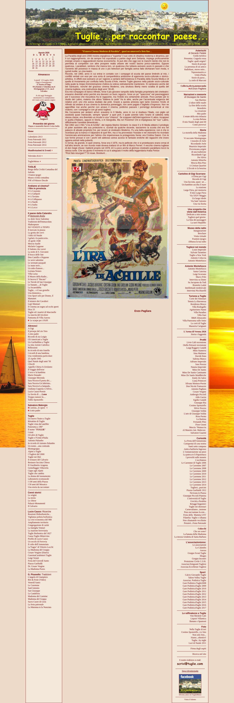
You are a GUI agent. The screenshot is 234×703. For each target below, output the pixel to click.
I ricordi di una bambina (38, 353)
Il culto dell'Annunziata (38, 544)
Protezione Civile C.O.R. (195, 561)
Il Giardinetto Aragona (38, 465)
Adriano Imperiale (198, 361)
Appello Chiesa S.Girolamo (40, 367)
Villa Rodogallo (199, 307)
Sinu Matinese (200, 353)
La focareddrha (34, 287)
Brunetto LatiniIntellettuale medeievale (195, 286)
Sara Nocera (200, 364)
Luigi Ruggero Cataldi (196, 348)
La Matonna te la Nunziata (39, 607)
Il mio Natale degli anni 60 (194, 122)
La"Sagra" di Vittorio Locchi (40, 547)
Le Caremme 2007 (198, 465)
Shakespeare (33, 224)
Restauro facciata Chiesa (39, 462)
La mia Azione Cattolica (38, 345)
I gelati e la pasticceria (38, 238)
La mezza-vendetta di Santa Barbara (190, 537)
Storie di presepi (199, 64)
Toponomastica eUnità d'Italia (198, 73)
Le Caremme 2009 (198, 471)
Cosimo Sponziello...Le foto (193, 632)
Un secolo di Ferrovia (37, 541)
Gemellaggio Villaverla (38, 468)
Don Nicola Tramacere (196, 386)
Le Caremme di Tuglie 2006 (193, 463)
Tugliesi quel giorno (197, 217)
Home (31, 131)
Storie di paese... (199, 77)
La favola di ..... (37, 394)
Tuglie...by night (199, 640)
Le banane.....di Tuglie (38, 285)
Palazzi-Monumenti (36, 503)
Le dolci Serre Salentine (38, 219)
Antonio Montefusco (197, 260)
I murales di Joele (198, 141)
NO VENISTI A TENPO (39, 227)
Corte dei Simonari (197, 298)
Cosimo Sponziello (197, 405)
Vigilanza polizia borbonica (40, 517)
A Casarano (34, 191)
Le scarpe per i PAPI (39, 320)
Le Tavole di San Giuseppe (40, 282)
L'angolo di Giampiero (38, 577)
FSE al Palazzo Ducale (38, 180)
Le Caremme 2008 (198, 468)
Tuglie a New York (198, 255)
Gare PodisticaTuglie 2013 (194, 597)
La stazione (201, 187)
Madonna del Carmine (38, 596)
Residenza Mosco (198, 304)
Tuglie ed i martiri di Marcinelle (42, 312)
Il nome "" (37, 429)
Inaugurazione (200, 230)
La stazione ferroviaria (38, 530)
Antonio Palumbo (36, 440)
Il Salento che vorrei (37, 249)
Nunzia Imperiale (198, 367)
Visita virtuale (200, 236)
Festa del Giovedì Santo (38, 561)
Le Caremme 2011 (198, 476)
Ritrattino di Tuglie (36, 421)
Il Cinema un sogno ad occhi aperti (43, 306)
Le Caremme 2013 (198, 482)
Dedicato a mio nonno (196, 214)
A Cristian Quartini (197, 165)
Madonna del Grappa (37, 599)
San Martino (200, 100)
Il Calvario (32, 506)
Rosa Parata (201, 416)
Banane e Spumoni (198, 621)
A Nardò (33, 202)
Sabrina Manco (199, 359)
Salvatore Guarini (198, 433)
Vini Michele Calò (198, 616)
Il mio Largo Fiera (198, 193)
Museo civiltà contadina (38, 177)
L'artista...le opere (37, 408)
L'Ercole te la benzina (196, 168)
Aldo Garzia (200, 397)
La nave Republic (198, 222)
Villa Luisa (33, 274)
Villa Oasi (201, 315)
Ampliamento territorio (38, 522)
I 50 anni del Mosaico (37, 484)
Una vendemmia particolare (40, 356)
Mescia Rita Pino (198, 163)
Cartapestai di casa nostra (195, 443)
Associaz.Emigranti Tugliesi (193, 564)
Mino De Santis (199, 369)
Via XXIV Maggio (198, 195)
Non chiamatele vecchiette (194, 520)
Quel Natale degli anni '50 (39, 361)
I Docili (31, 364)
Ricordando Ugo (199, 154)
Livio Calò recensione (196, 342)
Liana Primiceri (199, 380)
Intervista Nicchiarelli (196, 290)
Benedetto (201, 108)
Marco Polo (201, 277)
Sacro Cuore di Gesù (37, 601)
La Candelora (34, 593)
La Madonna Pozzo (36, 569)
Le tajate (202, 135)
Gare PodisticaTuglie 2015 (194, 602)
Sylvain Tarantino (198, 252)
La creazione (200, 111)
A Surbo (32, 204)
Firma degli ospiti (198, 648)
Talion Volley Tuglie (197, 577)
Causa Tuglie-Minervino (39, 536)
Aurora (203, 550)
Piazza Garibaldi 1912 (196, 490)
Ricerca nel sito (199, 654)
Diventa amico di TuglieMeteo (190, 695)
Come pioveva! (199, 124)
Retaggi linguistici (198, 504)
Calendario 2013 (35, 136)
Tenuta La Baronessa (197, 301)
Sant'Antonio (33, 588)
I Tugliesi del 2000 (36, 454)
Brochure (202, 233)
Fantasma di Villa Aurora (39, 317)
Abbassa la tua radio (197, 241)
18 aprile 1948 (34, 241)
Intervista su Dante (198, 279)
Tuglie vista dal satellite (38, 424)
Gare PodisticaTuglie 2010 (194, 588)
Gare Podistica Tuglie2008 (194, 583)
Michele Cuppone (36, 246)
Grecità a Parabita (198, 501)
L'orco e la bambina (36, 372)
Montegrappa (34, 448)
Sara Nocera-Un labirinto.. (39, 383)
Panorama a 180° (35, 427)
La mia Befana (199, 119)
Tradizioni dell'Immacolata (40, 221)
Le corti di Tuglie (198, 323)
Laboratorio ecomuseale (38, 479)
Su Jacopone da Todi (197, 282)
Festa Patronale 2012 (37, 142)
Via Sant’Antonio (198, 201)
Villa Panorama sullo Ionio (194, 320)
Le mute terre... (34, 265)
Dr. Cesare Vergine (36, 566)
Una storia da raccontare (38, 487)
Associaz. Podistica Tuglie (194, 580)
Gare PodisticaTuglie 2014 (194, 599)
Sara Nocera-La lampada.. (39, 386)
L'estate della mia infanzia (194, 116)
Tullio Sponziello (35, 399)
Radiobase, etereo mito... (195, 69)
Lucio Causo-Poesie (37, 391)
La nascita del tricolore (38, 315)
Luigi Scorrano (199, 274)
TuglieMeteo (33, 161)
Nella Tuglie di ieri (198, 629)
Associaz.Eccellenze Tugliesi (193, 567)
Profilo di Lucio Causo (38, 539)
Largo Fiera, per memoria (195, 190)
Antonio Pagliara (198, 389)
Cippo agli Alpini (35, 470)
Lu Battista (201, 419)
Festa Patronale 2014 (37, 145)
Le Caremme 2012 (198, 479)
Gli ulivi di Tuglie (36, 435)
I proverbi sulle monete (196, 457)
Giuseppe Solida (199, 411)
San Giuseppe (34, 590)
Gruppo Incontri (199, 558)
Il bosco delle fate (36, 254)
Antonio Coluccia (198, 258)
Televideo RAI (35, 156)
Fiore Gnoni (200, 424)
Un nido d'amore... (36, 268)
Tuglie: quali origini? (197, 61)
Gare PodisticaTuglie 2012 (194, 594)
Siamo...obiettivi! (198, 637)
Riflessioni (32, 347)
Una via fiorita (199, 204)
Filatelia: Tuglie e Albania (194, 517)
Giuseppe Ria (200, 402)
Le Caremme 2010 (198, 474)
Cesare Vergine (199, 391)
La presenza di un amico (195, 66)
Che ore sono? (200, 531)
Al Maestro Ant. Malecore (193, 430)
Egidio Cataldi (199, 400)
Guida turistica (199, 55)
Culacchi (202, 528)
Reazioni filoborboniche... (39, 514)
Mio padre (201, 113)
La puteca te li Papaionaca (194, 454)
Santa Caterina (199, 271)
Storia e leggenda (198, 334)
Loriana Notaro (34, 271)
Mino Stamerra (199, 350)
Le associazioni (199, 545)
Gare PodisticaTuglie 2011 (194, 591)
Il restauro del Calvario (38, 459)
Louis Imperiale (199, 249)
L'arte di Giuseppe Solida (195, 413)
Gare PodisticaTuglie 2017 (194, 607)
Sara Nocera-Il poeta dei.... (40, 380)
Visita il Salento (190, 699)
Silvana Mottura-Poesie (196, 383)
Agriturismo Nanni (198, 309)
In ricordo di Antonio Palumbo (41, 443)
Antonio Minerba (198, 160)
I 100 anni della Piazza (38, 481)
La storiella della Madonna (194, 132)
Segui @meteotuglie (190, 671)
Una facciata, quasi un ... (195, 182)
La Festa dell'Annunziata (195, 441)
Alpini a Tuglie (34, 451)
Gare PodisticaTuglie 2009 (194, 586)
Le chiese (32, 500)
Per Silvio (201, 157)
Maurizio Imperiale (197, 146)
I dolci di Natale (35, 235)
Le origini (32, 495)
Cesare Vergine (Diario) (38, 552)
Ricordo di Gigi (199, 179)
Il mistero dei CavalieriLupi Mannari (38, 302)
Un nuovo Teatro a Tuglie (39, 418)
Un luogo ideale (199, 198)
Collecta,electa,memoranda (193, 86)
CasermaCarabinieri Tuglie (40, 555)
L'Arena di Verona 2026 (195, 331)
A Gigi (31, 328)
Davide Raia (200, 356)
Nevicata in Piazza (198, 493)
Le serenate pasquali (37, 263)
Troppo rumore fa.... (37, 397)
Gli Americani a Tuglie (38, 339)
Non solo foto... (199, 635)
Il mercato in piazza (36, 230)
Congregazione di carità (38, 525)
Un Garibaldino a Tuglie (38, 342)
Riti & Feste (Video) (37, 580)
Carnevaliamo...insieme (195, 509)
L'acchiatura (200, 460)
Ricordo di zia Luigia (37, 336)
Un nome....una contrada (39, 446)
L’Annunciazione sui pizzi (194, 452)
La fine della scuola (197, 105)
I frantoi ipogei (34, 175)
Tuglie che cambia (36, 473)
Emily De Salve (199, 378)
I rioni (30, 432)
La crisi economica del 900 (40, 519)
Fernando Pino (199, 422)
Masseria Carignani (197, 326)
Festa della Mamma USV (194, 515)
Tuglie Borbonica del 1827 (40, 533)
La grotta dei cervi (36, 232)
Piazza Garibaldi (35, 563)
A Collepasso (35, 199)
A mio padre (33, 334)
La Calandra (200, 547)
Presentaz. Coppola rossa (195, 58)
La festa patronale (36, 604)
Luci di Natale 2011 (197, 643)
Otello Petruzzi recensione (194, 345)
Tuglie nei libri (34, 457)
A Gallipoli (34, 193)
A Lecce (32, 207)
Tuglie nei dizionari (197, 506)
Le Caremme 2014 (198, 484)
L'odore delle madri (197, 102)
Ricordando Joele (198, 143)
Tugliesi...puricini (198, 487)
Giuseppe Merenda (36, 378)
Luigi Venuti (33, 558)
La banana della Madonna (194, 534)
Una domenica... (35, 293)
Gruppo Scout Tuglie (197, 553)
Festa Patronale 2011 (37, 139)
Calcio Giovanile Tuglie (195, 575)
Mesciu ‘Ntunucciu (197, 427)
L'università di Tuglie (196, 498)
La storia (32, 498)
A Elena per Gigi (198, 176)
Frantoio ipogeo (199, 239)
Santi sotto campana (197, 446)
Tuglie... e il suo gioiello (38, 290)
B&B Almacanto (198, 318)
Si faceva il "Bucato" (37, 279)
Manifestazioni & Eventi (39, 150)
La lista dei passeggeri (196, 220)
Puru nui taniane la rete (194, 512)
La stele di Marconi (197, 80)
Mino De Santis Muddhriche (193, 375)
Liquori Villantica (198, 618)
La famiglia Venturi (36, 528)
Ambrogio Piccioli (198, 394)
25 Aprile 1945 (34, 358)
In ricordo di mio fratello (39, 350)
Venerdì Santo (34, 582)
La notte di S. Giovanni (38, 252)
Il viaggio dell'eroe (36, 369)
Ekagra (203, 556)
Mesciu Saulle (34, 243)
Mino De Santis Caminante (194, 372)
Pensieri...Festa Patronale (195, 523)
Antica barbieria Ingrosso (195, 449)
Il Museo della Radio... (38, 276)
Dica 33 (31, 309)
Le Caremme (33, 585)
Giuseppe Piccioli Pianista (194, 495)
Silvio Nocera (200, 408)
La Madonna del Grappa (38, 550)
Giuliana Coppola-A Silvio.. (40, 389)
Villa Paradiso (200, 312)
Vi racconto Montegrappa (195, 138)
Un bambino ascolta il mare (194, 184)
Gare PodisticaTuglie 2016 (194, 605)
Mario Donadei (34, 375)
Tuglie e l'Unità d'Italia (38, 437)
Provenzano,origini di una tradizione (197, 150)
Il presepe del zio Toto (38, 331)
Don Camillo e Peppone (38, 257)
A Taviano (33, 196)
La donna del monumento (39, 476)
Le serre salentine (36, 260)
